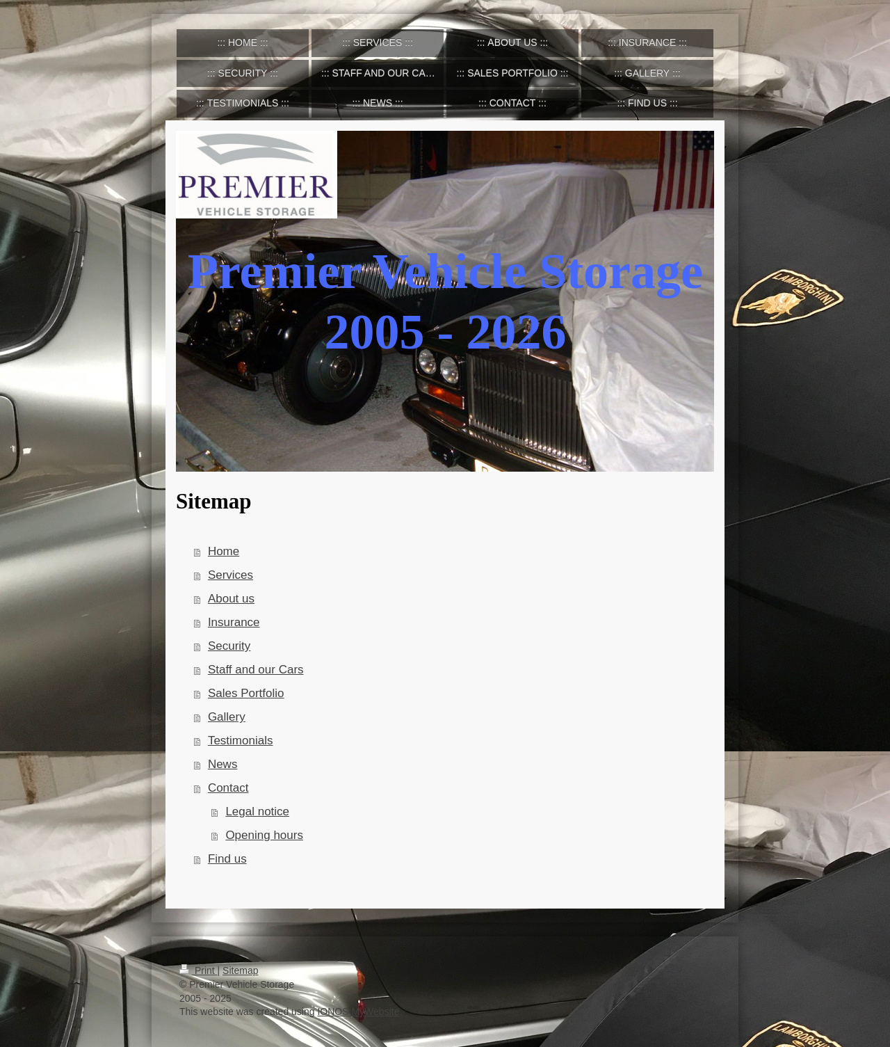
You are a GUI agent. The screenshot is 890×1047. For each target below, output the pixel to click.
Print (198, 970)
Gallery (226, 717)
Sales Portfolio (246, 693)
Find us (227, 858)
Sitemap (240, 970)
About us (231, 598)
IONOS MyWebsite (358, 1011)
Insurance (234, 622)
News (223, 764)
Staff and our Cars (256, 669)
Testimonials (240, 740)
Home (223, 551)
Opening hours (264, 835)
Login (699, 970)
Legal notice (257, 811)
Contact (228, 787)
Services (230, 575)
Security (229, 646)
